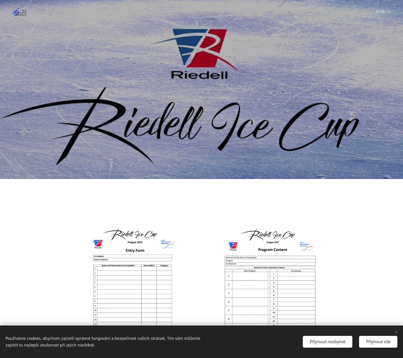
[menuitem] (85, 11)
